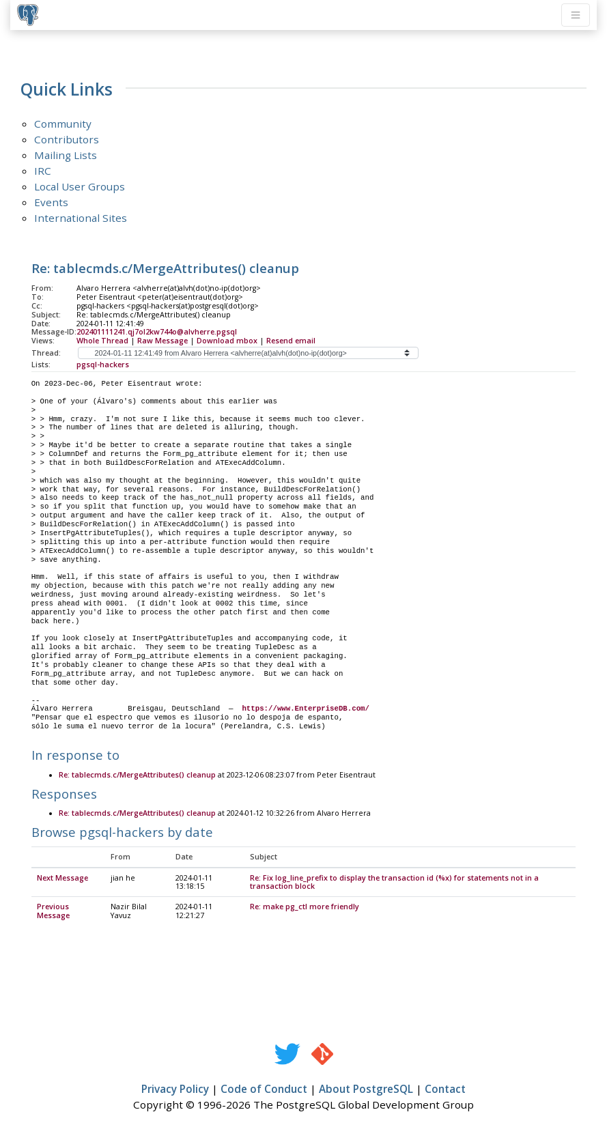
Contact (445, 1089)
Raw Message (162, 340)
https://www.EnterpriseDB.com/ (305, 708)
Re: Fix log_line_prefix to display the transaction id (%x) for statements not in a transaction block (394, 883)
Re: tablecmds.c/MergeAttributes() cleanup (137, 775)
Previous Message (53, 911)
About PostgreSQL (366, 1089)
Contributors (66, 139)
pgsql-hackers (102, 364)
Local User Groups (79, 186)
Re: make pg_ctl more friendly (304, 907)
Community (62, 123)
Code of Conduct (264, 1089)
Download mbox (227, 340)
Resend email (290, 340)
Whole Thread (102, 340)
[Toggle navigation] (575, 15)
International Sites (80, 218)
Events (51, 202)
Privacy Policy (175, 1089)
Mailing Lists (65, 155)
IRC (42, 170)
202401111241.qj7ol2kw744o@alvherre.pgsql (156, 332)
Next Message (62, 878)
